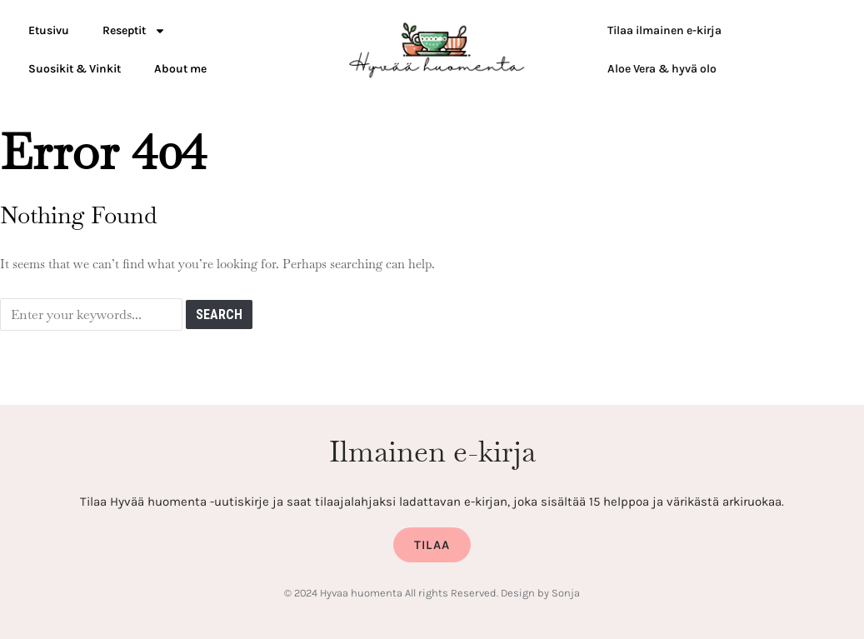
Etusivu (48, 30)
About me (180, 69)
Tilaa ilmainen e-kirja (664, 30)
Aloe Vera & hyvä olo (662, 69)
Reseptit (134, 31)
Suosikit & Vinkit (74, 69)
